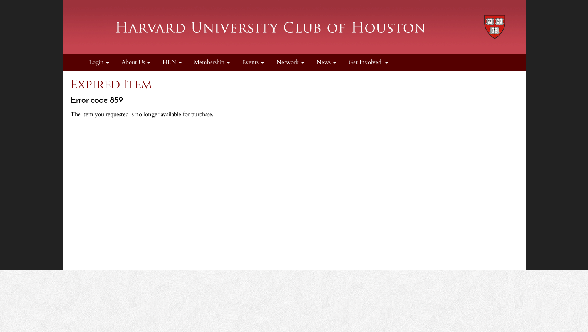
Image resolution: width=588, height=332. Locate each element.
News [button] (326, 62)
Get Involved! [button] (368, 62)
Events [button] (253, 62)
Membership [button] (212, 62)
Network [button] (290, 62)
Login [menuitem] (99, 62)
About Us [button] (135, 62)
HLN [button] (172, 62)
